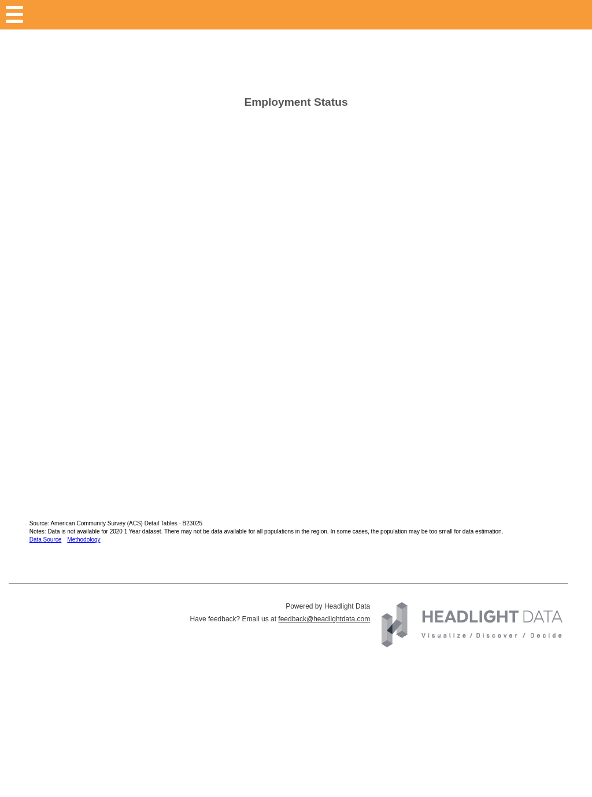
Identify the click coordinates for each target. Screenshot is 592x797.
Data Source (45, 539)
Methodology (83, 539)
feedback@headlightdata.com (324, 619)
